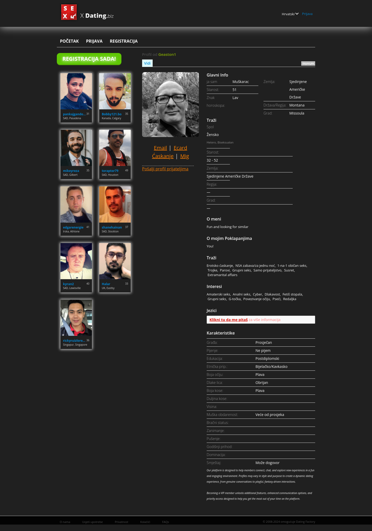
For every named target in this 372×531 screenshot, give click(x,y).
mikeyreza (71, 171)
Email (160, 147)
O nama (65, 522)
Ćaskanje (162, 156)
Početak (69, 41)
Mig (184, 156)
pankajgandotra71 (75, 114)
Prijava (307, 13)
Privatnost (121, 522)
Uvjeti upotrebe (92, 522)
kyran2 (68, 284)
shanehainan (112, 227)
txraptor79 (110, 171)
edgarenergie (73, 227)
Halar (106, 284)
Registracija (124, 41)
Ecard (180, 147)
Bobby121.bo (112, 114)
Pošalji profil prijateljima (165, 169)
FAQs (165, 522)
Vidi (147, 63)
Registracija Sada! (89, 58)
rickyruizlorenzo (75, 340)
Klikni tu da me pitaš (229, 319)
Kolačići (145, 522)
